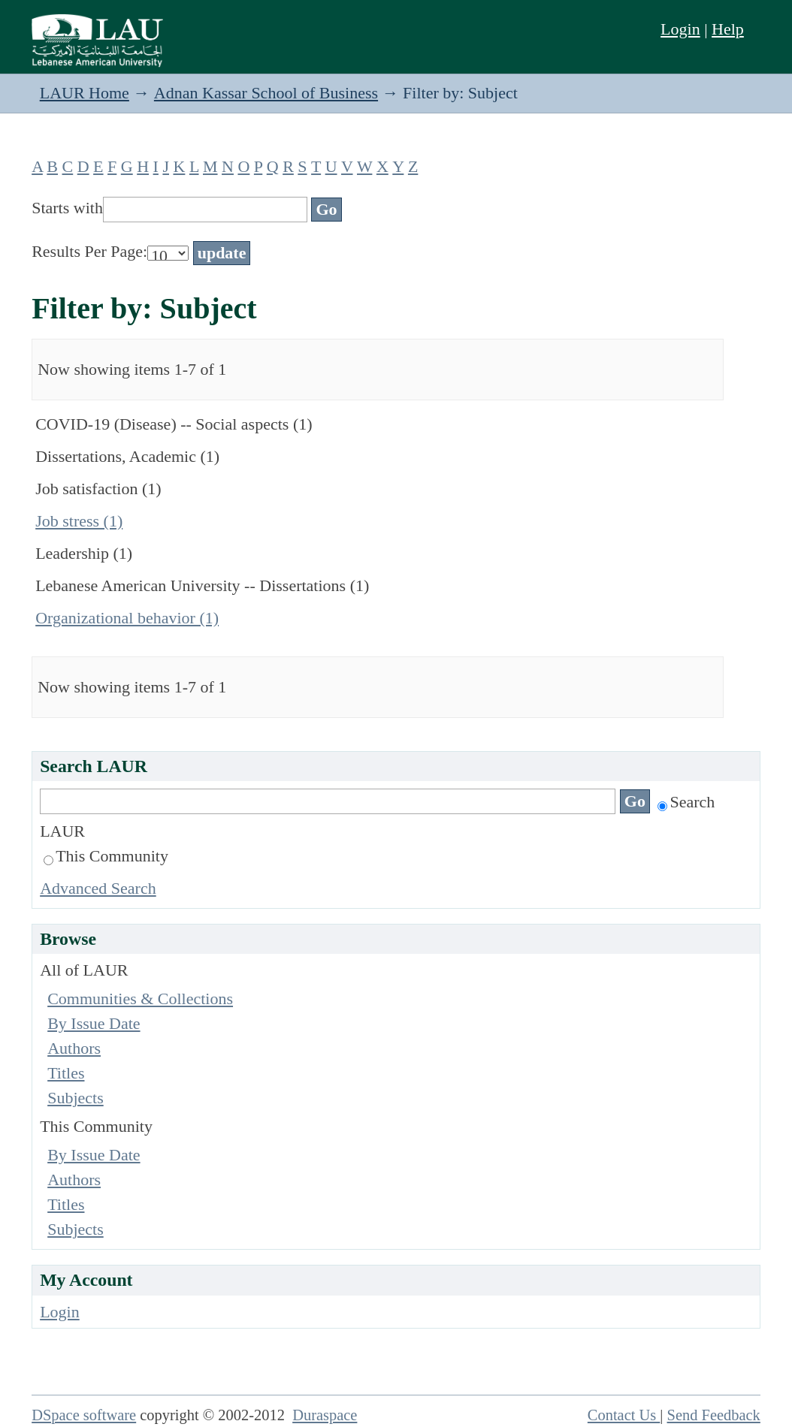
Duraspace (324, 1415)
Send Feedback (713, 1415)
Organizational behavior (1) (127, 617)
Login (680, 29)
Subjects (75, 1097)
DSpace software (84, 1415)
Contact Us (624, 1415)
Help (728, 29)
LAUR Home (84, 92)
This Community (106, 855)
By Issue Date (93, 1023)
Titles (65, 1072)
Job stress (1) (78, 520)
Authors (74, 1048)
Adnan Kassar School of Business (266, 92)
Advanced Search (98, 888)
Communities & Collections (140, 998)
